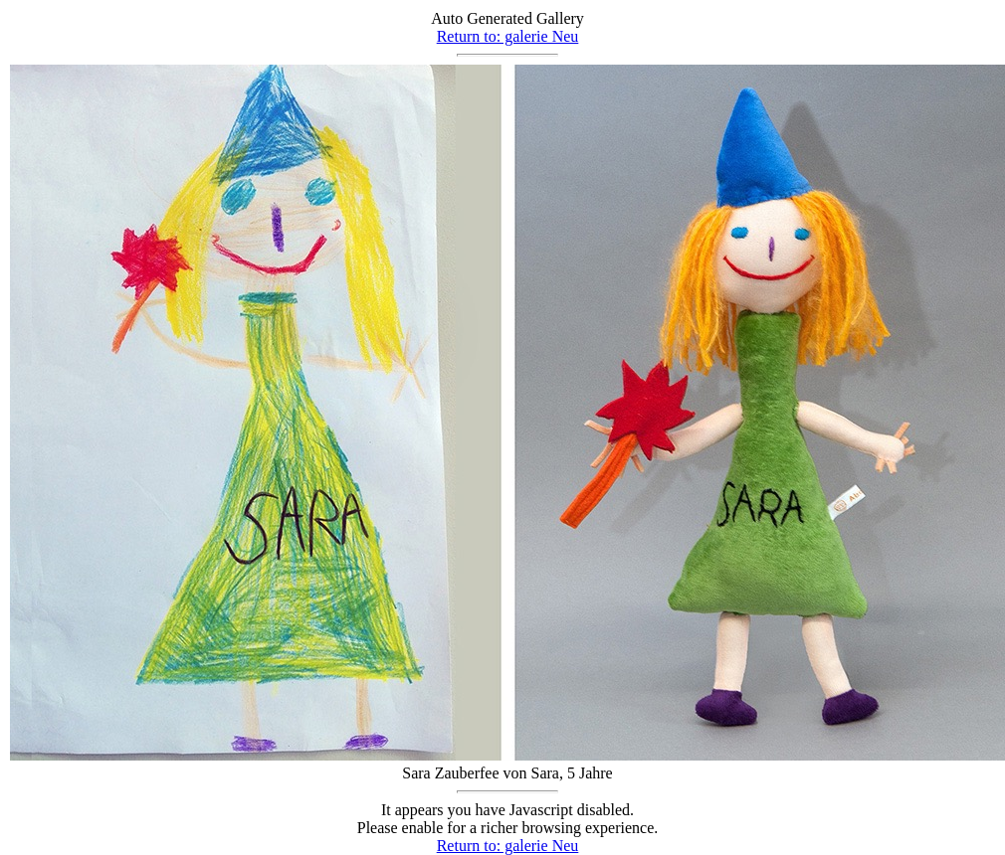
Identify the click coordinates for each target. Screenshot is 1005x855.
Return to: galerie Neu (508, 36)
